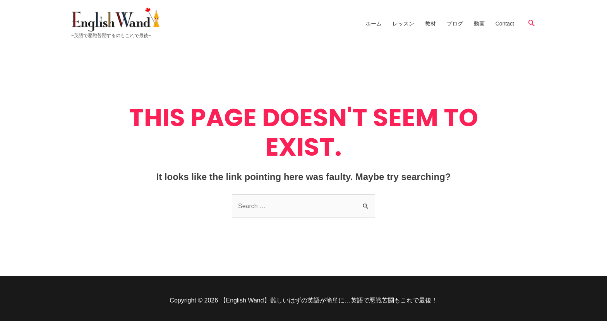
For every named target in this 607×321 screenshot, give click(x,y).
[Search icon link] (531, 23)
